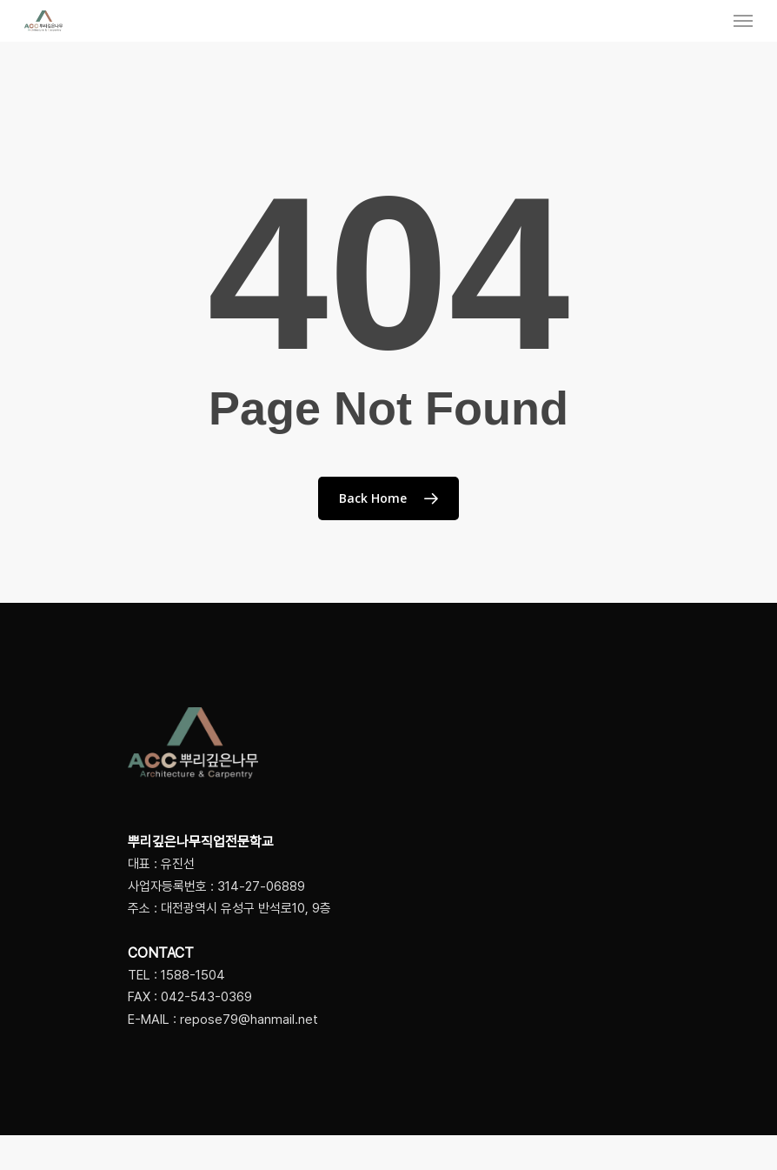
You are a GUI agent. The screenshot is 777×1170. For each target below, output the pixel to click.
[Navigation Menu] (743, 21)
